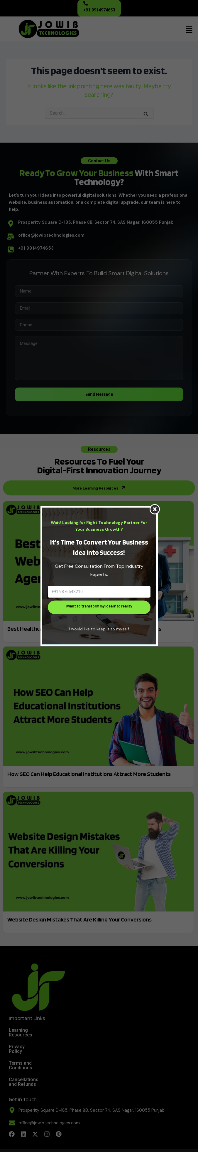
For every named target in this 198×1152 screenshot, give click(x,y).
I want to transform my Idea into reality (99, 606)
